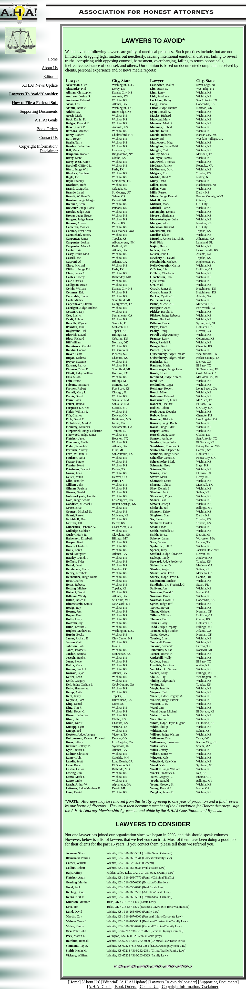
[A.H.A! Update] (133, 982)
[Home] (74, 982)
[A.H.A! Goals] (99, 986)
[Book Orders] (125, 986)
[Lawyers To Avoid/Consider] (172, 982)
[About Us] (91, 982)
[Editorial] (109, 982)
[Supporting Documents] (218, 982)
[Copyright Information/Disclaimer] (190, 986)
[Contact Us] (148, 986)
